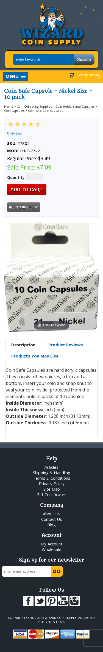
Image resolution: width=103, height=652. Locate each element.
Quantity (16, 177)
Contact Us (51, 519)
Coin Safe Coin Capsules (45, 110)
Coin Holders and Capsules (74, 106)
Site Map (51, 489)
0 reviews (14, 133)
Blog (51, 524)
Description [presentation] (23, 344)
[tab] (23, 345)
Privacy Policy (52, 483)
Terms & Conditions (51, 478)
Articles (51, 467)
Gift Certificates (51, 494)
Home (8, 106)
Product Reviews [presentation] (65, 344)
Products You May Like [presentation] (35, 356)
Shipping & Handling (51, 472)
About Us (51, 513)
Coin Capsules (14, 110)
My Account (51, 544)
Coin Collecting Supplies (34, 106)
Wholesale (51, 549)
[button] (15, 76)
